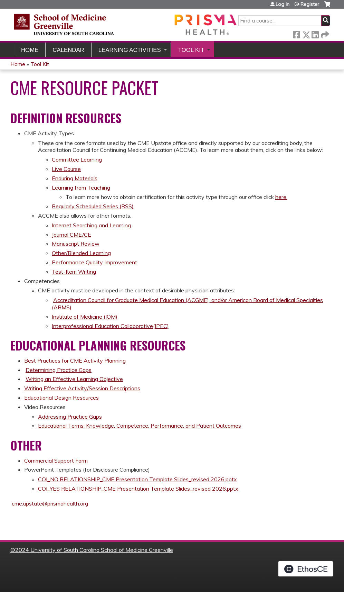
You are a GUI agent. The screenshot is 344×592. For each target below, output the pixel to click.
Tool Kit (191, 50)
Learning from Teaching (81, 187)
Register (309, 4)
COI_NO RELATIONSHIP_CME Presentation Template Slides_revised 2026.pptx (137, 479)
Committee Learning (77, 159)
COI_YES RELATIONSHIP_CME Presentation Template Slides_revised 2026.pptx (138, 488)
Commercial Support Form (56, 460)
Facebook (296, 33)
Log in (282, 4)
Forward (324, 33)
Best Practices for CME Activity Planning (75, 360)
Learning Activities (129, 50)
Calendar (68, 50)
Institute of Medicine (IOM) (84, 316)
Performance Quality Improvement (94, 262)
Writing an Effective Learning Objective (74, 378)
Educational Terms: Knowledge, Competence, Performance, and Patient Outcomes (139, 425)
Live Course (66, 168)
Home (29, 50)
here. (281, 196)
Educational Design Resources (61, 397)
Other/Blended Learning (81, 252)
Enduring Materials (74, 178)
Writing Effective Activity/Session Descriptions (82, 388)
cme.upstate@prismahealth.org (50, 503)
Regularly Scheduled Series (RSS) (93, 206)
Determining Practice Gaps (59, 369)
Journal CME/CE (71, 234)
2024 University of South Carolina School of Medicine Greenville (94, 549)
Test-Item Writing (74, 271)
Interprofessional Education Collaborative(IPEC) (110, 325)
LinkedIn (315, 33)
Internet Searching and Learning (91, 225)
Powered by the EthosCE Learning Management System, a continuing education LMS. (306, 569)
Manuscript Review (75, 243)
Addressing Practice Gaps (70, 416)
